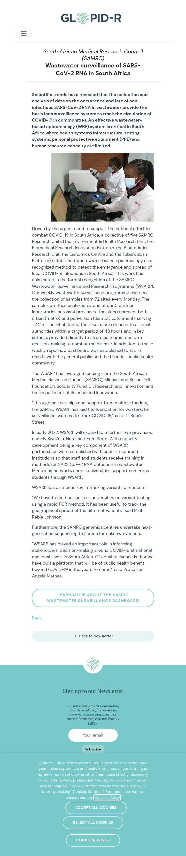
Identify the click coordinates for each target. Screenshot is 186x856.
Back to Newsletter (93, 636)
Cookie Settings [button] (93, 840)
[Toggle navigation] (24, 33)
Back (37, 618)
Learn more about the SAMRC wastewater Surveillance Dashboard (93, 598)
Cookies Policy (107, 797)
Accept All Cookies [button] (95, 807)
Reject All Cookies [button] (93, 822)
